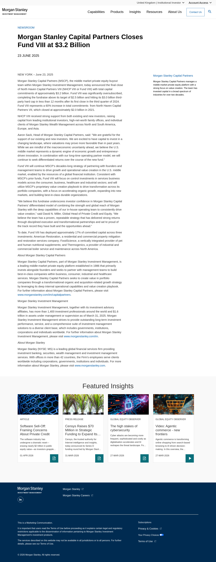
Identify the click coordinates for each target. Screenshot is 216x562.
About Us (175, 12)
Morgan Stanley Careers (76, 495)
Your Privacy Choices (151, 535)
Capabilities (96, 12)
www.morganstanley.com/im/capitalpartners (44, 294)
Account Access (198, 2)
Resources (154, 12)
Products (117, 12)
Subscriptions (144, 522)
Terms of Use (145, 541)
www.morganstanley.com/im (81, 336)
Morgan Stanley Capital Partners (173, 75)
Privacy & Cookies (148, 528)
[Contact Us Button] (196, 12)
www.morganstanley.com (90, 365)
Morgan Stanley (71, 489)
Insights (135, 12)
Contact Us (195, 12)
